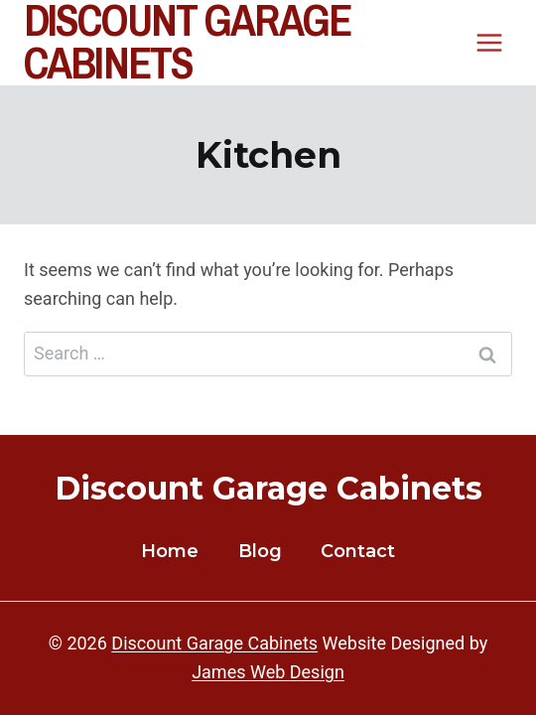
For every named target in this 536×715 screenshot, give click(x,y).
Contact (358, 551)
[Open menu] (489, 43)
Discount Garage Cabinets (214, 643)
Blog (260, 551)
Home (170, 551)
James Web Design (268, 671)
